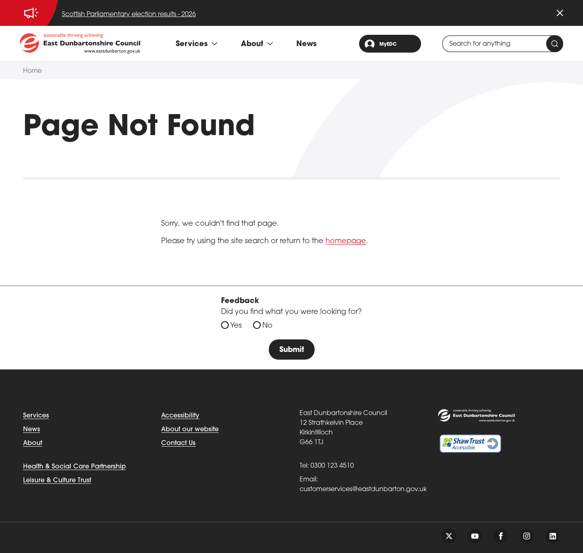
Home (32, 71)
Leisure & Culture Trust (57, 480)
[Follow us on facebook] (501, 536)
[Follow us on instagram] (526, 536)
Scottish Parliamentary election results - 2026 (129, 14)
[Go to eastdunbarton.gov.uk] (80, 43)
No (267, 326)
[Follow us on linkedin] (552, 536)
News (306, 44)
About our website (190, 429)
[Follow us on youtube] (475, 536)
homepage (346, 241)
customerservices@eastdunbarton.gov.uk (363, 489)
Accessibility (180, 416)
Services (36, 416)
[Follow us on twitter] (449, 536)
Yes (236, 326)
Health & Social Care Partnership (74, 467)
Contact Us (178, 443)
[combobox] (502, 43)
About (32, 443)
